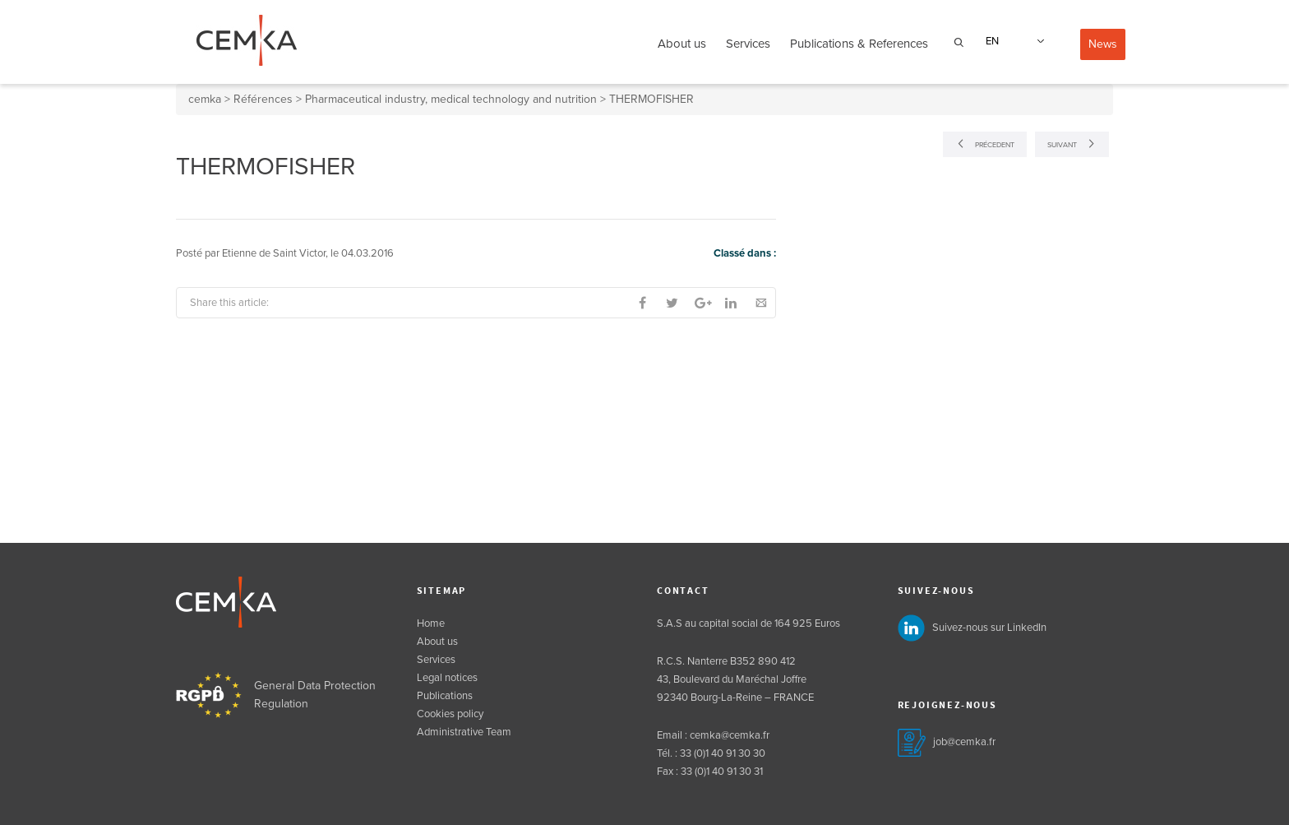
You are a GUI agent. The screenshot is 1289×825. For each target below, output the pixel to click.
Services (748, 43)
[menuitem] (1012, 41)
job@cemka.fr (964, 742)
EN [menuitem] (992, 41)
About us (682, 43)
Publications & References (859, 43)
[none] (1012, 41)
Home (431, 623)
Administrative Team (464, 732)
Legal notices (447, 677)
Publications (445, 695)
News (1102, 44)
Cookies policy (450, 714)
